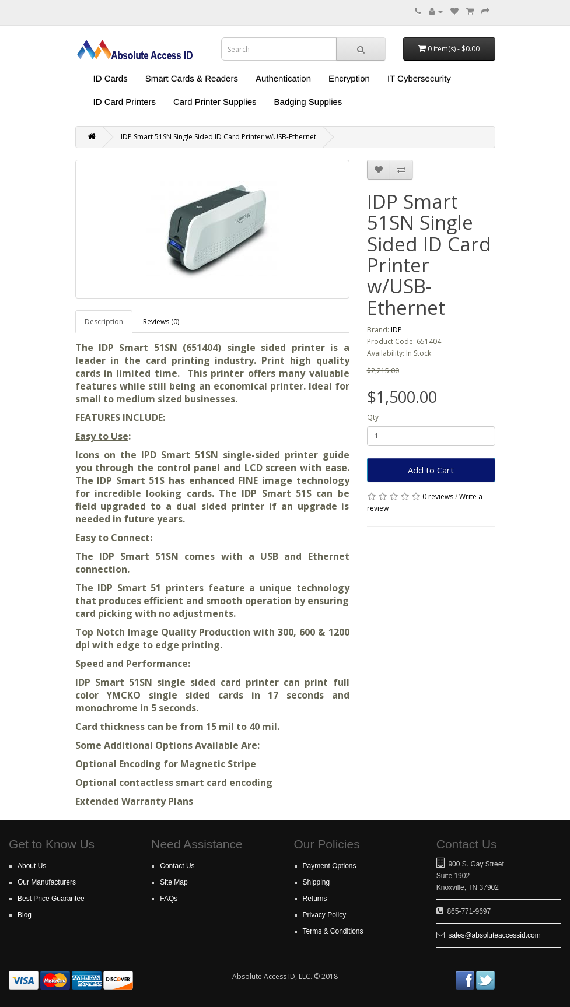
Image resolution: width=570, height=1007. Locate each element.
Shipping (316, 882)
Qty (373, 417)
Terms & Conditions (333, 931)
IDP (396, 330)
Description (104, 322)
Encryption (349, 78)
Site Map (173, 882)
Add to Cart (431, 470)
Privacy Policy (325, 915)
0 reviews (437, 496)
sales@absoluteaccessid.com (494, 935)
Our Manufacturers (47, 882)
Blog (25, 915)
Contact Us (177, 866)
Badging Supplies (308, 102)
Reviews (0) (161, 322)
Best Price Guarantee (51, 898)
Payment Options (329, 866)
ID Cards (110, 78)
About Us (32, 866)
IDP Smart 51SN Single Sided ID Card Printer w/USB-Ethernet (218, 137)
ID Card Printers (124, 102)
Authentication (283, 78)
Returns (315, 898)
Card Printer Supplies (215, 102)
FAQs (168, 898)
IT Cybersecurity (419, 78)
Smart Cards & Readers (191, 78)
